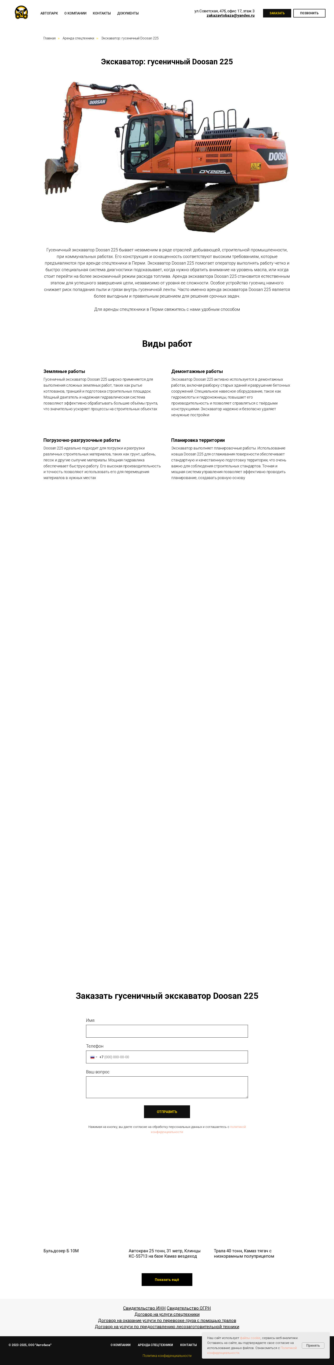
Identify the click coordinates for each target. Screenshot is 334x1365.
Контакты (102, 13)
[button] (167, 1279)
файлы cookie (250, 1338)
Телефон (95, 1046)
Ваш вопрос (97, 1071)
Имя (90, 1020)
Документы (128, 13)
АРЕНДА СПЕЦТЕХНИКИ (155, 1345)
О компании (75, 13)
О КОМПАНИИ (121, 1345)
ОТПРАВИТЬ (167, 1112)
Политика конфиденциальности (167, 1356)
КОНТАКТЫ (188, 1345)
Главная (49, 38)
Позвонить (309, 13)
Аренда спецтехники (78, 38)
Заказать (277, 13)
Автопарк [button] (49, 13)
